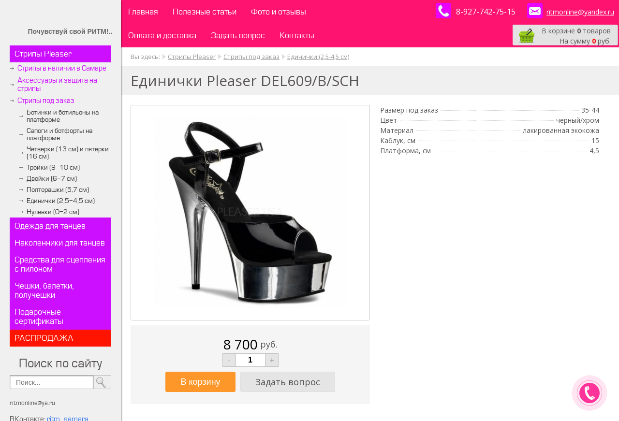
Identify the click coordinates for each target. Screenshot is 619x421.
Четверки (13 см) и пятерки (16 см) (68, 152)
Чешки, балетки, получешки (44, 290)
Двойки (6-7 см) (52, 178)
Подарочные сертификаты (39, 316)
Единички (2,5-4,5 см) (61, 200)
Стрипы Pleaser (43, 53)
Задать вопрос (238, 35)
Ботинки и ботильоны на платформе (63, 116)
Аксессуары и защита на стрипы (57, 84)
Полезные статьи (204, 11)
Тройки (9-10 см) (53, 167)
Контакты (297, 35)
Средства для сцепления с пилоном (60, 264)
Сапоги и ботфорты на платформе (59, 134)
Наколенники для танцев (60, 242)
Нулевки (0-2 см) (53, 212)
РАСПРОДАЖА (44, 338)
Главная (143, 11)
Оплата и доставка (162, 35)
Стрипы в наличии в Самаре (61, 68)
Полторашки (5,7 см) (58, 189)
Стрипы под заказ (45, 101)
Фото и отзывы (278, 11)
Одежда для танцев (50, 226)
